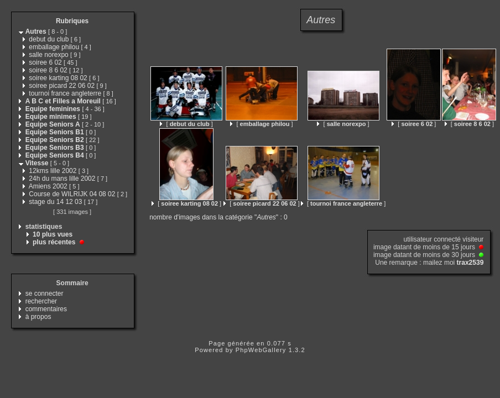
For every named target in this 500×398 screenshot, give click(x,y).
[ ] (186, 124)
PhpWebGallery (261, 350)
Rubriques (72, 21)
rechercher (41, 301)
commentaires (46, 309)
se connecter (44, 293)
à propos (38, 317)
